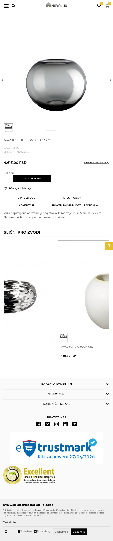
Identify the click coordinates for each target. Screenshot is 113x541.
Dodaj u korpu (32, 178)
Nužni (11, 531)
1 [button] (48, 132)
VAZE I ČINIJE (11, 147)
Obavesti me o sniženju (96, 162)
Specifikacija (72, 197)
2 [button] (59, 132)
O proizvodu (26, 197)
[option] (56, 79)
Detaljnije (9, 522)
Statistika (26, 531)
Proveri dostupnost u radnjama (75, 205)
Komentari (26, 205)
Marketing (43, 531)
